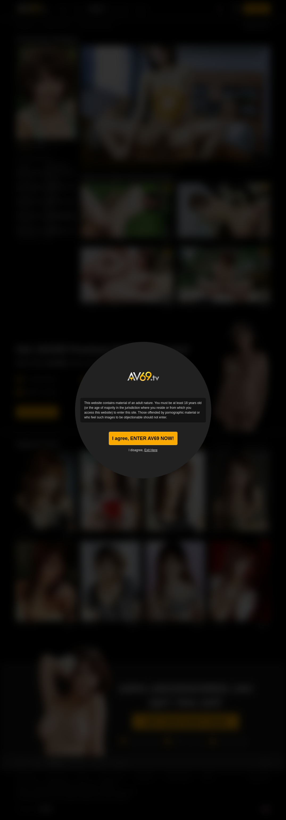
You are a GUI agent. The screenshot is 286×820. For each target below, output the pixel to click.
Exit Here (150, 450)
